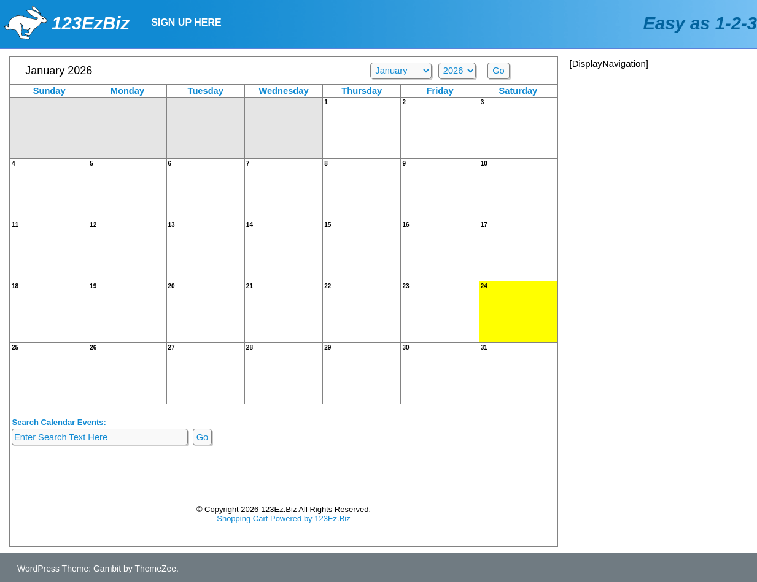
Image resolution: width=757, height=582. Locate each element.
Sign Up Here (186, 22)
